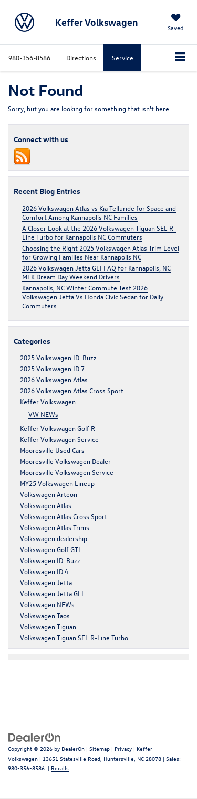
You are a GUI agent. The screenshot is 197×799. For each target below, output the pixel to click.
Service (122, 57)
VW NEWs (43, 413)
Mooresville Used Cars (52, 450)
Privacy (123, 748)
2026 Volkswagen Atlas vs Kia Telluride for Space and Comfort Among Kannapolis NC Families (99, 212)
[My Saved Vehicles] (176, 23)
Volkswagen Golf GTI (50, 549)
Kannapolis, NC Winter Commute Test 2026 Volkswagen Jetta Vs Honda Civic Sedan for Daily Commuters (92, 296)
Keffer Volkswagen (48, 401)
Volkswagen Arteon (48, 494)
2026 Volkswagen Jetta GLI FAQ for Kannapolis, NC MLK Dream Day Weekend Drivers (96, 272)
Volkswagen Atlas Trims (54, 527)
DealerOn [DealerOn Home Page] (73, 748)
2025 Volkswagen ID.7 (52, 368)
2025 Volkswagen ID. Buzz (58, 357)
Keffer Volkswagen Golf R (57, 428)
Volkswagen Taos (45, 615)
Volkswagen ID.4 (44, 571)
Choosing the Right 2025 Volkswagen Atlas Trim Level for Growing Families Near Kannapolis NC (100, 252)
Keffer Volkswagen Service (59, 439)
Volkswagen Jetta (46, 582)
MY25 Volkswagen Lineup (57, 483)
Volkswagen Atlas (45, 505)
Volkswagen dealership (53, 538)
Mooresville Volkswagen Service (66, 472)
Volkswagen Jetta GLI (52, 593)
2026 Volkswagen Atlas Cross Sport (71, 390)
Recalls (60, 768)
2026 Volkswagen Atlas (54, 379)
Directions (81, 57)
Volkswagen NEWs (47, 604)
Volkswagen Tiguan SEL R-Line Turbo (74, 637)
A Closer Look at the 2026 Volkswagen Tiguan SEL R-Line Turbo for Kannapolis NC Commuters (99, 232)
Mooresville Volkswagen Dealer (65, 461)
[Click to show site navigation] (180, 58)
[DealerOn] (34, 736)
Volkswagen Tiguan (48, 626)
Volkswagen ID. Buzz (50, 560)
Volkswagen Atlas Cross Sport (63, 516)
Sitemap (99, 748)
